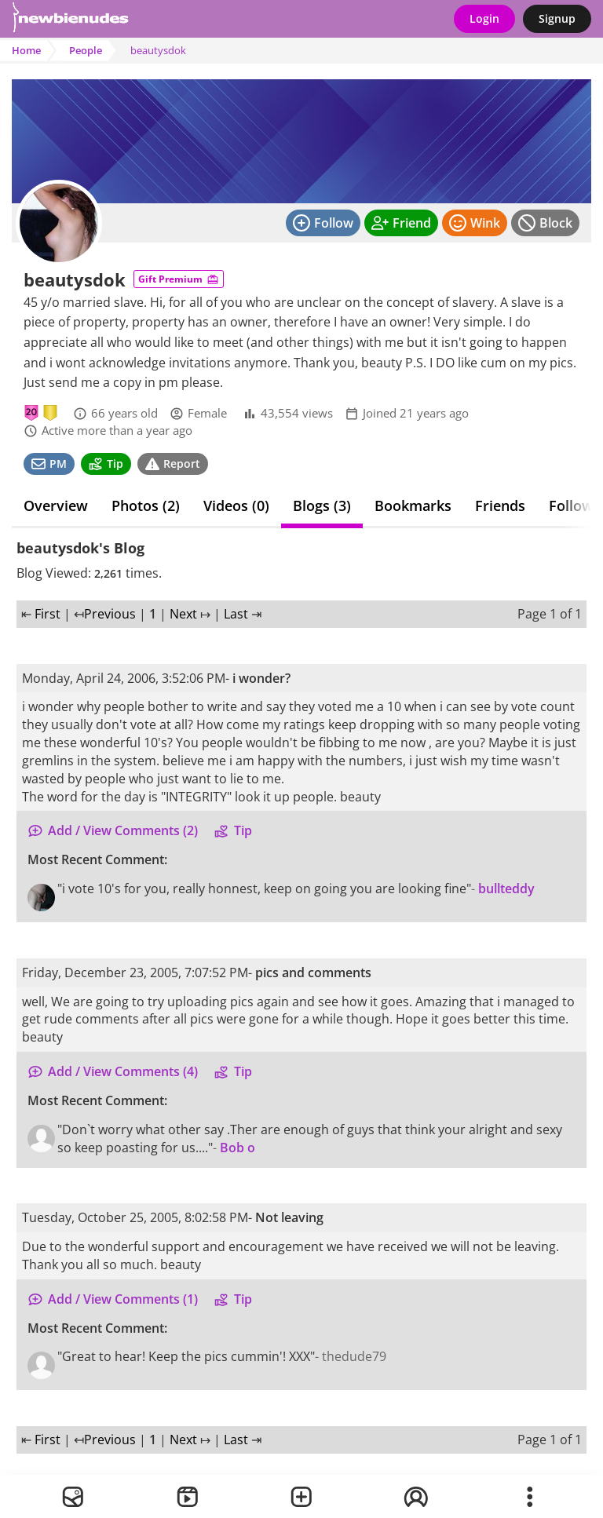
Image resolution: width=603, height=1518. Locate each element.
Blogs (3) (322, 505)
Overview (56, 505)
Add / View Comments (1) (112, 1299)
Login (484, 18)
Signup (557, 18)
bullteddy (506, 888)
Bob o (237, 1147)
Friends (500, 505)
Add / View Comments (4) (112, 1071)
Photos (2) (145, 505)
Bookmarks (413, 505)
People (85, 50)
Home (26, 50)
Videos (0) (236, 505)
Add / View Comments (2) (112, 830)
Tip (233, 830)
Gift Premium (178, 279)
